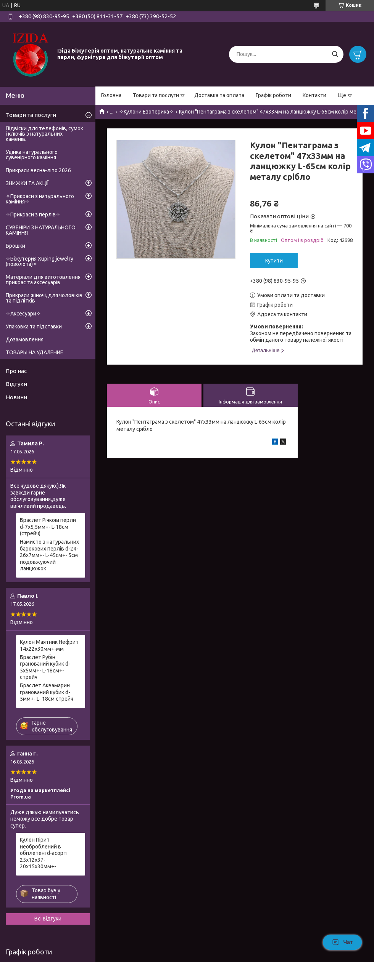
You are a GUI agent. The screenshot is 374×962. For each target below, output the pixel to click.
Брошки (15, 246)
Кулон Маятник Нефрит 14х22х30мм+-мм (49, 645)
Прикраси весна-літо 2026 (38, 170)
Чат (342, 942)
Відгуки (16, 384)
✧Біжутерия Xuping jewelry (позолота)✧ (39, 261)
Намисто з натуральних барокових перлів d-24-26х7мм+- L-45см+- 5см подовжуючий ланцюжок (49, 555)
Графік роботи (273, 95)
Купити (274, 261)
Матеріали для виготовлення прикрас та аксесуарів (43, 279)
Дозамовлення (25, 339)
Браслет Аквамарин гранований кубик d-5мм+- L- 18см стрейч (46, 692)
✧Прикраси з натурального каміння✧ (40, 199)
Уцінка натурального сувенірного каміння (32, 154)
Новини (16, 397)
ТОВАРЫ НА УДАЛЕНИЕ (34, 352)
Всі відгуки (47, 919)
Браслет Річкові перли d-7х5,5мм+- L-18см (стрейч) (48, 526)
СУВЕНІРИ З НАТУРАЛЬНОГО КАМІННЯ (41, 230)
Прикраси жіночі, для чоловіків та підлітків (44, 298)
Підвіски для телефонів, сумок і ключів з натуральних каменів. (44, 133)
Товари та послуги (156, 95)
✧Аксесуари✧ (23, 314)
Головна (111, 95)
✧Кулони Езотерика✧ (146, 112)
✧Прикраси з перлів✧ (33, 214)
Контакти (314, 95)
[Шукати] (334, 54)
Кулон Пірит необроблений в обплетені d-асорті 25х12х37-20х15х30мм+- (44, 853)
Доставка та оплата (219, 95)
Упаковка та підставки (34, 326)
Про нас (16, 371)
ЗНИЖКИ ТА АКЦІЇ (27, 183)
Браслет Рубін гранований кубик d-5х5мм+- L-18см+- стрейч (45, 667)
